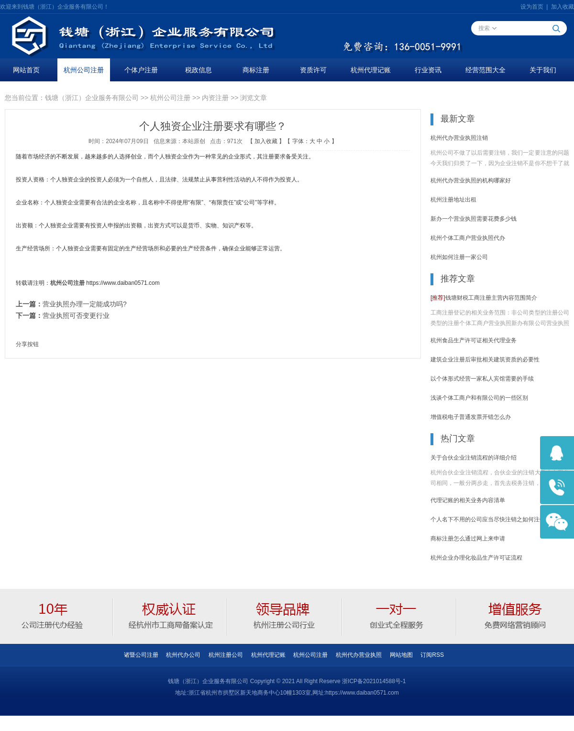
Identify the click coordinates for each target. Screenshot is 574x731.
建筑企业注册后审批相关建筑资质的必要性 (485, 359)
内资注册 (215, 97)
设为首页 (531, 6)
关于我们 (543, 70)
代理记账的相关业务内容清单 (467, 500)
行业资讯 (428, 70)
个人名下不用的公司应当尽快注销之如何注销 (487, 519)
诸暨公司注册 (141, 655)
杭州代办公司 (183, 655)
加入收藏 (562, 6)
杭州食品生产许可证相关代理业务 (473, 340)
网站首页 (26, 70)
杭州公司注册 (84, 70)
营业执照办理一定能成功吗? (85, 304)
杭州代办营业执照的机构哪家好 (470, 180)
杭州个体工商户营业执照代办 (467, 238)
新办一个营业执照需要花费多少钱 (473, 218)
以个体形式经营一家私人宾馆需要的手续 (482, 378)
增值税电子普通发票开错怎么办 (470, 417)
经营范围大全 (485, 70)
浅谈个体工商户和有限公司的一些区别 (479, 397)
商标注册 (256, 70)
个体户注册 (141, 70)
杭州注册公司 (226, 655)
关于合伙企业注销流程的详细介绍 (473, 457)
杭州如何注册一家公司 (459, 257)
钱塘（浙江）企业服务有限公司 (92, 97)
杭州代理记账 (371, 70)
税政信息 (198, 70)
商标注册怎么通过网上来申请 (467, 538)
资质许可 (313, 70)
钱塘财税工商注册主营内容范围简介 (483, 297)
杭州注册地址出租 (453, 199)
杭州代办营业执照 (359, 655)
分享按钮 (27, 344)
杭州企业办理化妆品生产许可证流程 (476, 557)
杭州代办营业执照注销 (459, 138)
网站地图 (401, 655)
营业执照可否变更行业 (76, 315)
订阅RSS (432, 655)
